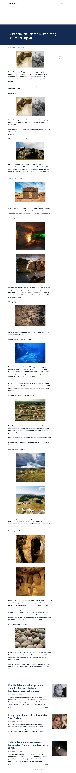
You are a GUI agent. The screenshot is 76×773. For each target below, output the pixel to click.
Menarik (60, 58)
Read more (45, 707)
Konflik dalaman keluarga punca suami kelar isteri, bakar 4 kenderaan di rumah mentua (25, 688)
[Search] (62, 3)
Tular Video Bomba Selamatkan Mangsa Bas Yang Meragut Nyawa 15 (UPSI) (28, 745)
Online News (13, 3)
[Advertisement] (38, 15)
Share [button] (60, 51)
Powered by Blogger (38, 769)
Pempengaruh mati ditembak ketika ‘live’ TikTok (28, 716)
